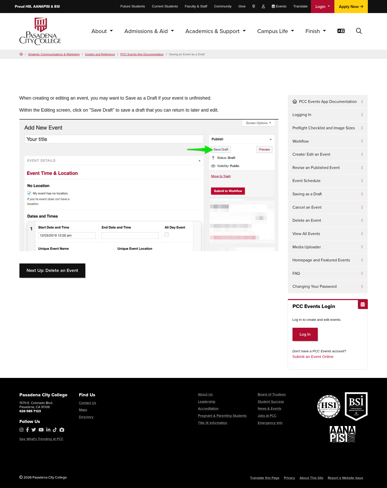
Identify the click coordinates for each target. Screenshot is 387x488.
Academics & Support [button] (213, 31)
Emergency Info (270, 422)
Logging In (301, 115)
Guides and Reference (100, 54)
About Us (205, 394)
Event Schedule (306, 181)
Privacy (290, 477)
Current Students (165, 6)
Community (222, 6)
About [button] (99, 31)
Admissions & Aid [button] (146, 31)
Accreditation (208, 408)
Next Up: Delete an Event (52, 270)
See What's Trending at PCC (40, 438)
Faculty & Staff (196, 6)
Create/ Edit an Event (311, 154)
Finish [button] (313, 31)
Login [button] (320, 6)
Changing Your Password (314, 286)
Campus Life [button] (273, 31)
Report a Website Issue (346, 477)
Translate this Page (265, 477)
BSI (57, 6)
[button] (359, 31)
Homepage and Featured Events (321, 260)
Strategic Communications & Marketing (54, 54)
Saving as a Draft (307, 194)
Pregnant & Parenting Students (221, 415)
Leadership (206, 401)
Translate (300, 6)
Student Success (270, 401)
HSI (28, 6)
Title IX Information (212, 422)
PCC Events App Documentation (141, 54)
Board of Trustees (271, 394)
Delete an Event (306, 220)
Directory (86, 416)
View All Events (306, 234)
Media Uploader (306, 247)
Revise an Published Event (316, 168)
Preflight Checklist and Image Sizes (323, 128)
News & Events (269, 408)
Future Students (132, 6)
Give (241, 6)
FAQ (296, 273)
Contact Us (87, 402)
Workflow (300, 141)
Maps (83, 409)
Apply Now (351, 6)
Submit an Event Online (313, 356)
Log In (305, 334)
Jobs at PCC (267, 415)
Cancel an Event (307, 207)
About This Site (312, 477)
